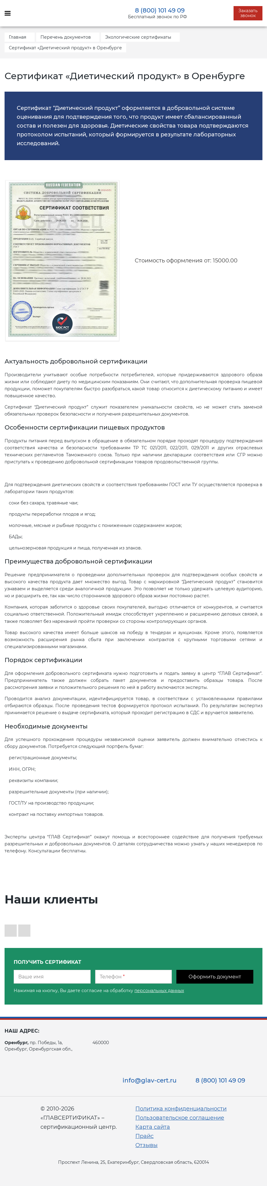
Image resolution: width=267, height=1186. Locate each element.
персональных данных (159, 990)
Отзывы (146, 1145)
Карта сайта (152, 1127)
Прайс (144, 1136)
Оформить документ (215, 977)
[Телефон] (133, 977)
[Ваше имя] (52, 977)
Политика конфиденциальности (181, 1108)
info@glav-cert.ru (150, 1080)
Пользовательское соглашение (179, 1117)
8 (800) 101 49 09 (160, 10)
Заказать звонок (248, 13)
